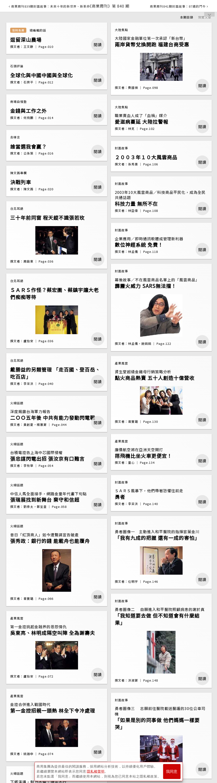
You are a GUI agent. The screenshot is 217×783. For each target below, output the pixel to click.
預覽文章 (204, 17)
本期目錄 (186, 17)
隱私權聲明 (96, 771)
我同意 (171, 771)
